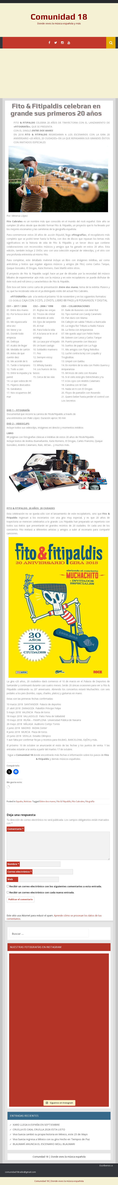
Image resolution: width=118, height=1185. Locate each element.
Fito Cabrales (78, 801)
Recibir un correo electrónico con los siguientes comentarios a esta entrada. (55, 886)
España (19, 801)
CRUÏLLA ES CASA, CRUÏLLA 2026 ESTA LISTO (39, 1129)
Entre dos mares (47, 801)
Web (10, 879)
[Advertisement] (59, 73)
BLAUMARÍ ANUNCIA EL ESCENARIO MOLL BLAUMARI (44, 1144)
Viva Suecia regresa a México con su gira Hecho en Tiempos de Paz (51, 1139)
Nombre (13, 864)
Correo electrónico (19, 871)
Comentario (15, 828)
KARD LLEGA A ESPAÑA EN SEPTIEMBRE (36, 1124)
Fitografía (89, 801)
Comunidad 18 (59, 16)
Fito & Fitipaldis (63, 801)
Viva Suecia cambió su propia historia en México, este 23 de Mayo (50, 1134)
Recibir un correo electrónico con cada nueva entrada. (41, 892)
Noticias (27, 801)
